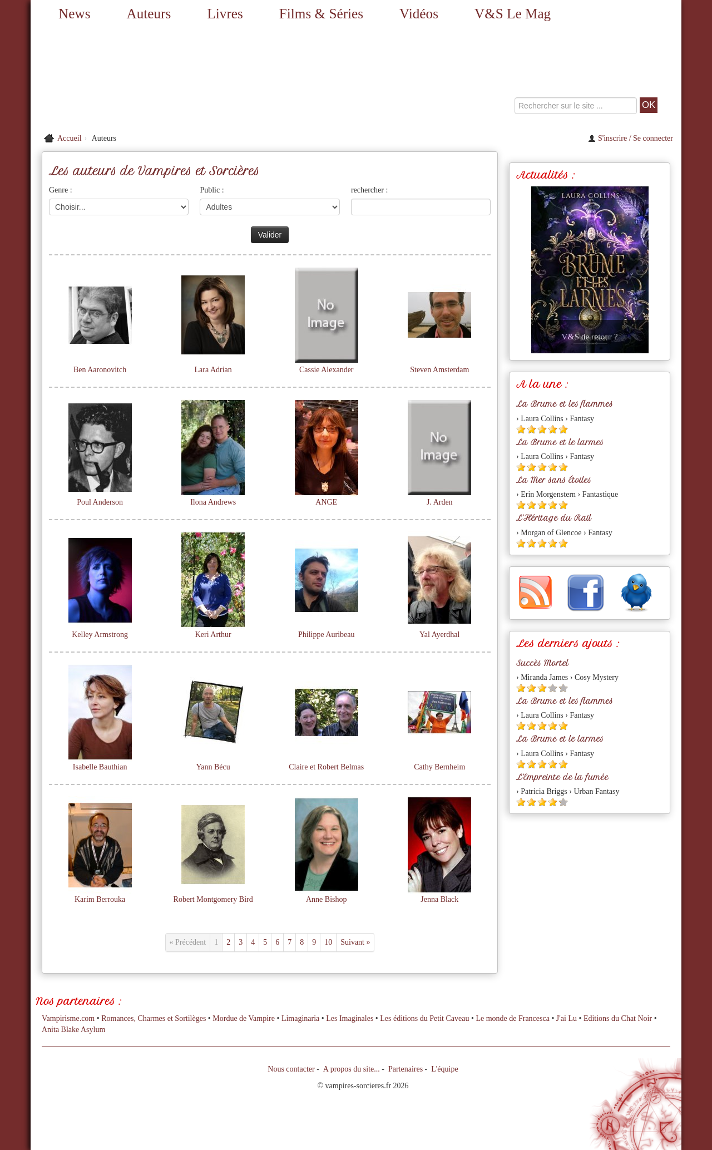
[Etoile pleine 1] (521, 429)
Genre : (60, 190)
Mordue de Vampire (243, 1018)
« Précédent (188, 942)
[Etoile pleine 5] (563, 429)
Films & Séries (321, 13)
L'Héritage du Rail (553, 518)
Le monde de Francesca (513, 1018)
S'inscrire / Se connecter (630, 138)
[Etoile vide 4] (552, 688)
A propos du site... (351, 1069)
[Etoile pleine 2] (531, 429)
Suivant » (355, 942)
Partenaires (405, 1069)
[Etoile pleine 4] (552, 429)
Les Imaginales (349, 1018)
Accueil (69, 138)
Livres (225, 13)
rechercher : (369, 190)
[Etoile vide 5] (563, 688)
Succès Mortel (542, 663)
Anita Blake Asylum (73, 1029)
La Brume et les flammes (564, 403)
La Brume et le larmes (560, 442)
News (74, 13)
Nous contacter (291, 1069)
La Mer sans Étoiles (553, 480)
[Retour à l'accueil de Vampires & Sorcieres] (133, 78)
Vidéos (418, 13)
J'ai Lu (566, 1018)
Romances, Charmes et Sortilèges (153, 1018)
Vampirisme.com (68, 1018)
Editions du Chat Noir (618, 1018)
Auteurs (149, 13)
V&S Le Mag (512, 13)
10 (328, 942)
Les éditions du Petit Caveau (424, 1018)
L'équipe (444, 1069)
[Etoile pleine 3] (542, 429)
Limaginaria (300, 1018)
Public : (212, 190)
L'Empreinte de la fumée (562, 777)
